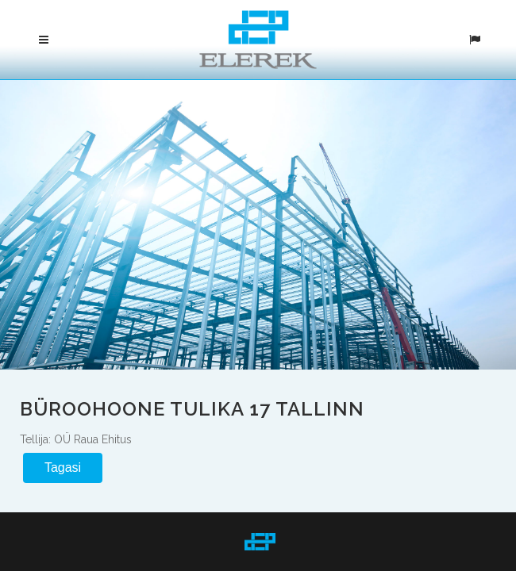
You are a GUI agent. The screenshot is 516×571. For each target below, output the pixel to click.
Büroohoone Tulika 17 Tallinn (192, 408)
